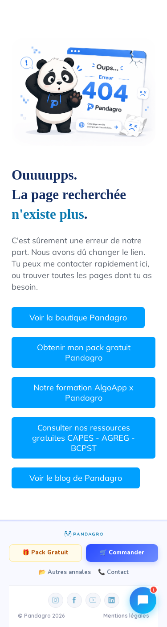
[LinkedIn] (111, 600)
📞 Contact (113, 572)
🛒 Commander (122, 553)
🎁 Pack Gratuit (45, 553)
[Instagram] (55, 600)
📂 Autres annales (65, 572)
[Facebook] (74, 600)
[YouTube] (93, 600)
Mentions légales (126, 615)
